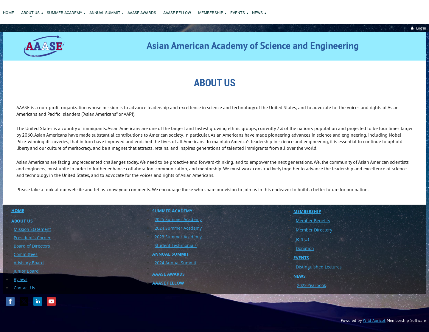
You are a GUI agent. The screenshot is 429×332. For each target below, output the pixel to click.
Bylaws (20, 279)
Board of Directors (32, 246)
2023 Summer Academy (178, 237)
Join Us (303, 239)
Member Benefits (313, 220)
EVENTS (301, 257)
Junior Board (26, 271)
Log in (421, 28)
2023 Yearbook (311, 285)
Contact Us (24, 288)
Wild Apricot (374, 320)
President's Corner (32, 237)
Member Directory (314, 230)
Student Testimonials (176, 245)
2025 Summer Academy (178, 219)
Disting (303, 267)
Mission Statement (32, 229)
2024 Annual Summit (175, 262)
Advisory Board (29, 262)
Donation (305, 248)
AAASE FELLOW (168, 283)
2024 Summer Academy (178, 228)
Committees (26, 254)
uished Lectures (327, 267)
